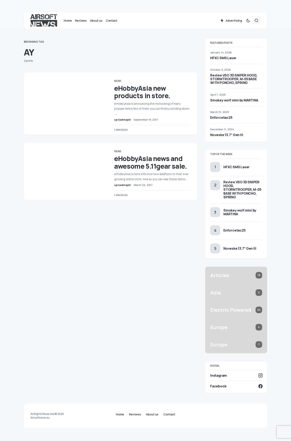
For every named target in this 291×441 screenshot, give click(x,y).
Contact (169, 414)
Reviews (135, 414)
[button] (248, 21)
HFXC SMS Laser (223, 59)
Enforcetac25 (221, 118)
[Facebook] (236, 387)
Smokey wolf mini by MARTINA (234, 101)
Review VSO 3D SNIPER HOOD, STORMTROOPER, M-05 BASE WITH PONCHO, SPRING (233, 80)
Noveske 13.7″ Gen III (226, 136)
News (120, 82)
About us (152, 414)
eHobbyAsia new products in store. (145, 93)
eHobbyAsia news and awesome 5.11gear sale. (153, 163)
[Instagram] (236, 376)
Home (120, 414)
